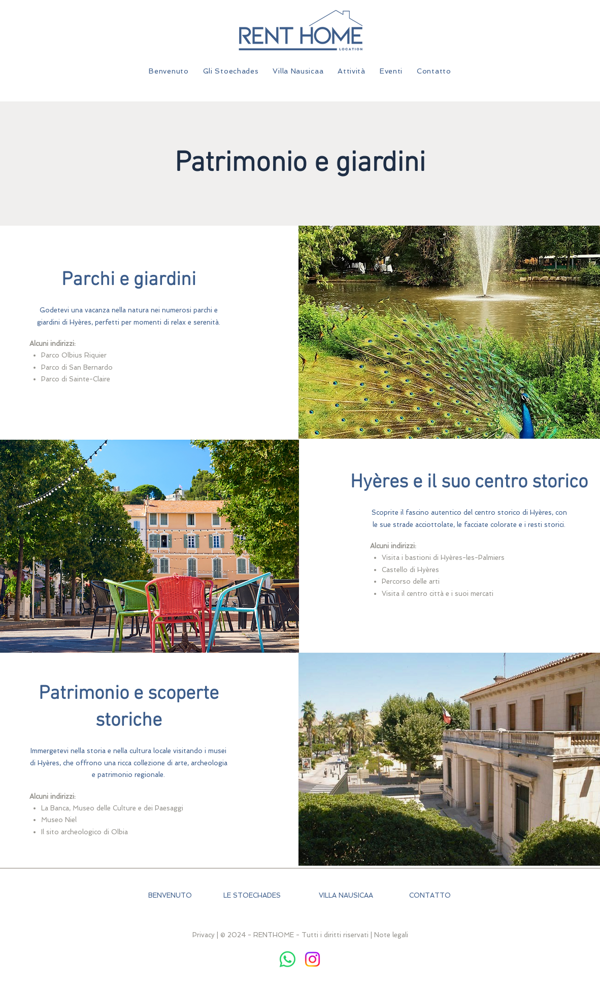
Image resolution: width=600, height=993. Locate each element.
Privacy (203, 935)
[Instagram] (312, 959)
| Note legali (389, 935)
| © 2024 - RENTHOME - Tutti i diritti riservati (293, 935)
